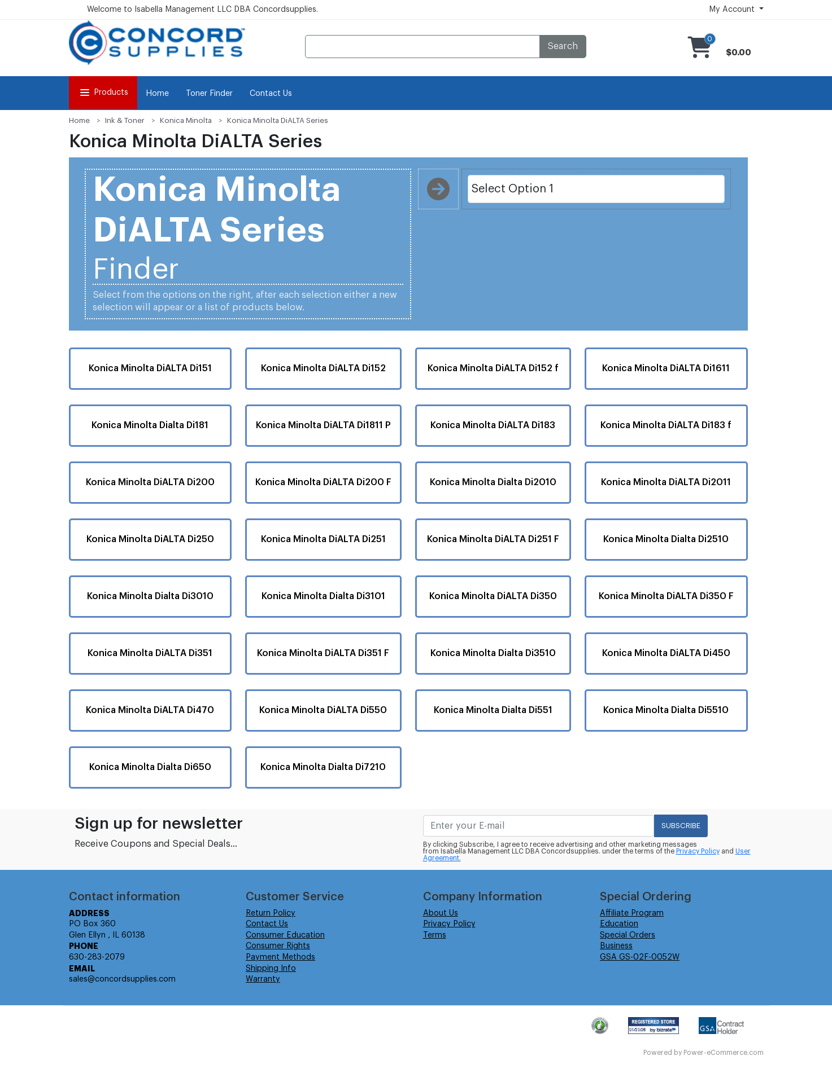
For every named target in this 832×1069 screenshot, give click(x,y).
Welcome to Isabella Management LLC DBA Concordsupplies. (202, 10)
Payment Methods (280, 957)
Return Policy (270, 913)
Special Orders (627, 935)
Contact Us (271, 94)
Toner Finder (209, 94)
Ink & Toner (125, 120)
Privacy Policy (698, 851)
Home (157, 94)
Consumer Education (285, 935)
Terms (434, 935)
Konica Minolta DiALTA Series (277, 120)
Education (619, 924)
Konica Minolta (186, 120)
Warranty (263, 979)
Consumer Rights (278, 946)
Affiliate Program (632, 913)
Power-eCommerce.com (723, 1052)
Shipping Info (271, 969)
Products (103, 92)
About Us (440, 913)
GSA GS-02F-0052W (639, 957)
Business (616, 946)
